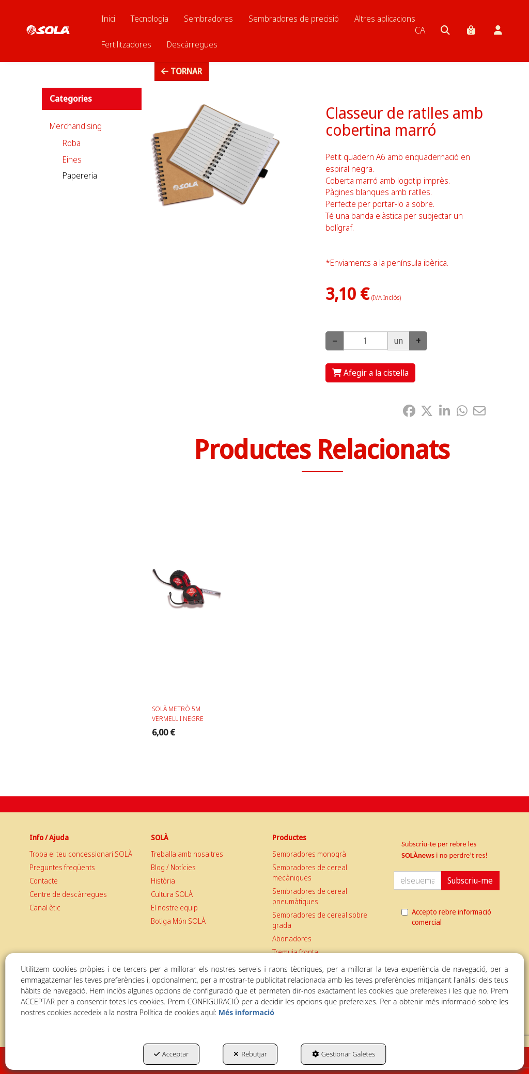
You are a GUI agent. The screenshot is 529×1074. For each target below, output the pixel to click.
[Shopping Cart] (370, 372)
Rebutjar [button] (250, 1054)
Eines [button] (72, 159)
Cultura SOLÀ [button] (172, 894)
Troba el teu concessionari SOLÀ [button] (80, 854)
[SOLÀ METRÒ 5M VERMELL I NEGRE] (187, 593)
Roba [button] (72, 143)
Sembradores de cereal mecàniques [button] (309, 872)
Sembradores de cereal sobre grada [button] (319, 920)
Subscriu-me (470, 880)
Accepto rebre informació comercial (446, 917)
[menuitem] (108, 18)
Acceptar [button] (171, 1054)
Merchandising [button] (76, 126)
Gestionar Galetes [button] (343, 1054)
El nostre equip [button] (174, 907)
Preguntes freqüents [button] (62, 867)
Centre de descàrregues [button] (68, 894)
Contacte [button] (43, 881)
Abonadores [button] (292, 938)
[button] (48, 20)
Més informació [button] (246, 1012)
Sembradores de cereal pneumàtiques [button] (309, 896)
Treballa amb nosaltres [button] (187, 854)
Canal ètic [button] (44, 907)
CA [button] (420, 30)
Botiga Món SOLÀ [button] (178, 921)
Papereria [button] (80, 175)
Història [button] (163, 881)
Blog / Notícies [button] (173, 867)
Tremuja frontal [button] (296, 952)
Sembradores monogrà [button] (309, 854)
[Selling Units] (365, 340)
